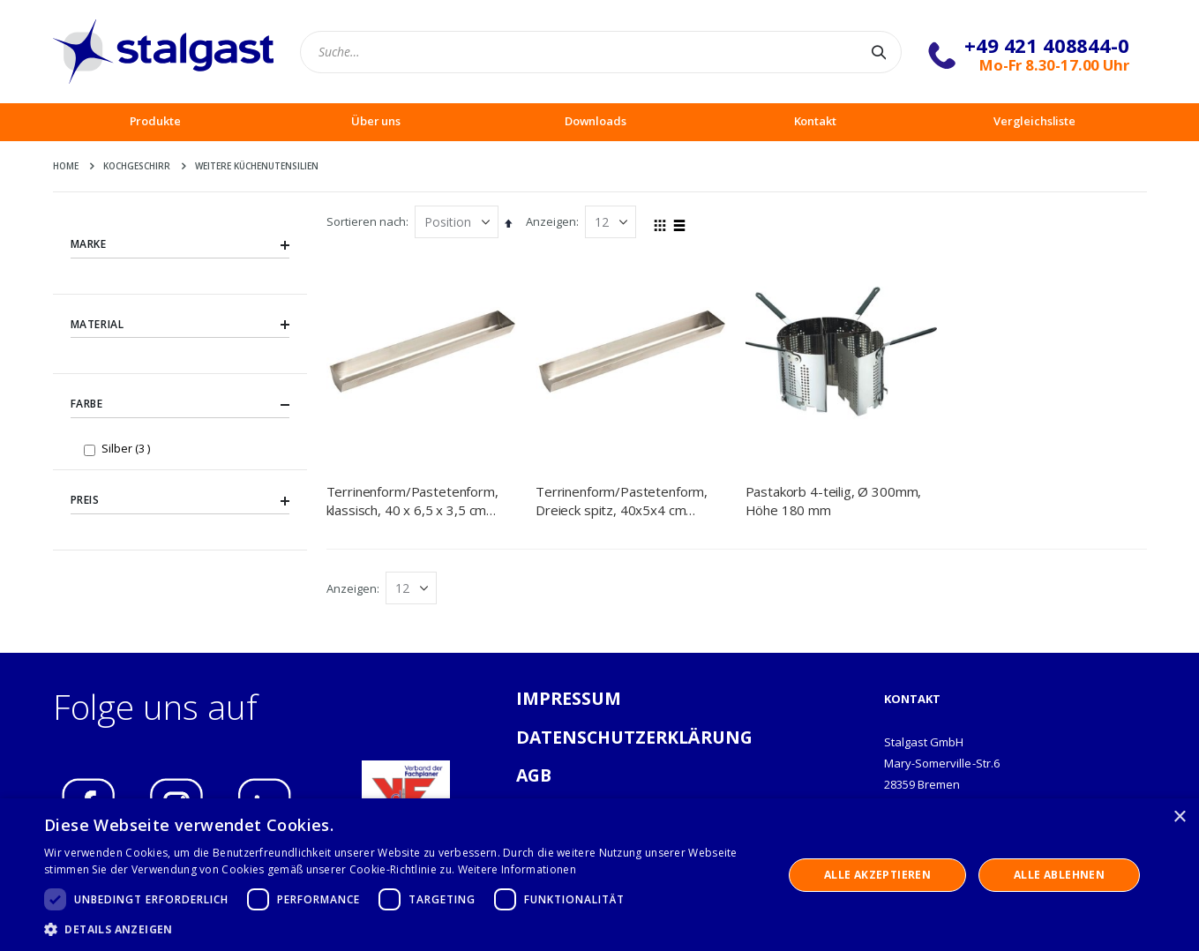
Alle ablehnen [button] (1059, 874)
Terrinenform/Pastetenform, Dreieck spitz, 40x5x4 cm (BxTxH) (622, 501)
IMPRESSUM (569, 698)
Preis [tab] (180, 501)
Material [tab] (180, 324)
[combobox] (601, 52)
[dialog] (599, 874)
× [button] (1179, 817)
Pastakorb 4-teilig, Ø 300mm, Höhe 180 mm (834, 500)
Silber (127, 447)
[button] (402, 929)
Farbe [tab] (180, 405)
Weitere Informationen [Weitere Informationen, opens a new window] (517, 869)
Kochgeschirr (136, 165)
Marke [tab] (180, 244)
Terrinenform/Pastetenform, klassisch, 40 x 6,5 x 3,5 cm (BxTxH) (412, 501)
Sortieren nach (366, 221)
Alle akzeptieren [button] (877, 874)
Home (66, 166)
